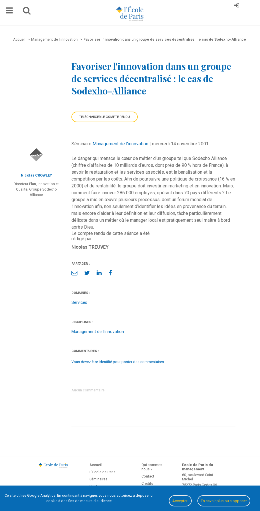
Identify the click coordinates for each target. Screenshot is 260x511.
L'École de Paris (102, 472)
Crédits (147, 483)
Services (79, 302)
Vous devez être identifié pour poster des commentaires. (118, 362)
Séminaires (98, 479)
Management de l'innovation (120, 143)
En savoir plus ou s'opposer (224, 501)
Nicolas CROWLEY (36, 175)
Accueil (95, 465)
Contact (147, 476)
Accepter (180, 501)
